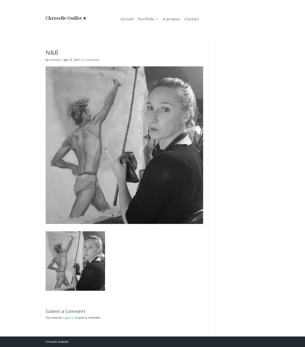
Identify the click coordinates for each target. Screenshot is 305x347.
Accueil (127, 20)
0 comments (91, 60)
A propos (171, 20)
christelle (55, 60)
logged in (68, 317)
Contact (191, 20)
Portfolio (146, 20)
